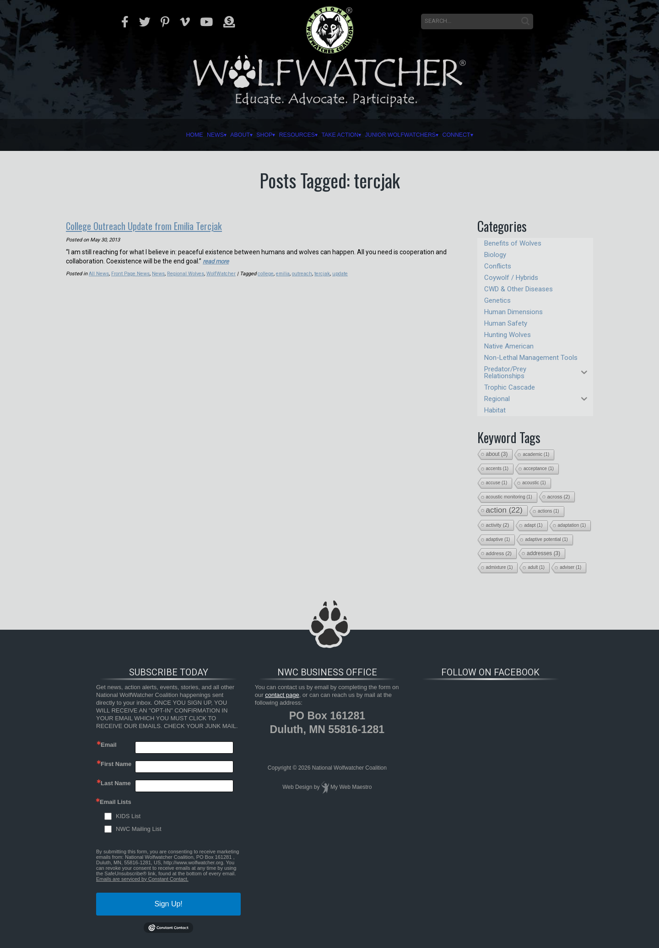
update (343, 273)
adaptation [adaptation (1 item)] (572, 525)
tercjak (325, 273)
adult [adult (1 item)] (536, 567)
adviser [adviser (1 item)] (570, 567)
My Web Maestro (351, 787)
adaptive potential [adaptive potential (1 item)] (546, 539)
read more (217, 260)
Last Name (116, 783)
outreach (304, 273)
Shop (232, 134)
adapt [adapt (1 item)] (533, 525)
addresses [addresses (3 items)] (543, 553)
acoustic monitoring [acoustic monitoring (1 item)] (509, 496)
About (192, 134)
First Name (116, 764)
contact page (282, 694)
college (267, 273)
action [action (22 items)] (504, 510)
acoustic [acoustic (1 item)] (534, 482)
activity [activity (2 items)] (497, 525)
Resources (284, 134)
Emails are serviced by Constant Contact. (142, 879)
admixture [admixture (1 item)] (499, 567)
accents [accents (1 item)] (497, 468)
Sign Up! (168, 904)
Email (109, 744)
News (151, 134)
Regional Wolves (186, 273)
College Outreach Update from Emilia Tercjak (156, 225)
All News (99, 273)
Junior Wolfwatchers (444, 134)
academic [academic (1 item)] (536, 454)
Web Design (297, 787)
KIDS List (128, 816)
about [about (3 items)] (497, 454)
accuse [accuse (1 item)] (497, 482)
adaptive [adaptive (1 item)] (498, 539)
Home (115, 134)
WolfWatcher (222, 273)
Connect (531, 134)
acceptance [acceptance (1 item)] (539, 468)
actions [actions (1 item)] (548, 511)
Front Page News (130, 273)
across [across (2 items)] (558, 496)
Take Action (352, 134)
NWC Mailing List (139, 828)
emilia (285, 273)
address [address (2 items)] (499, 553)
